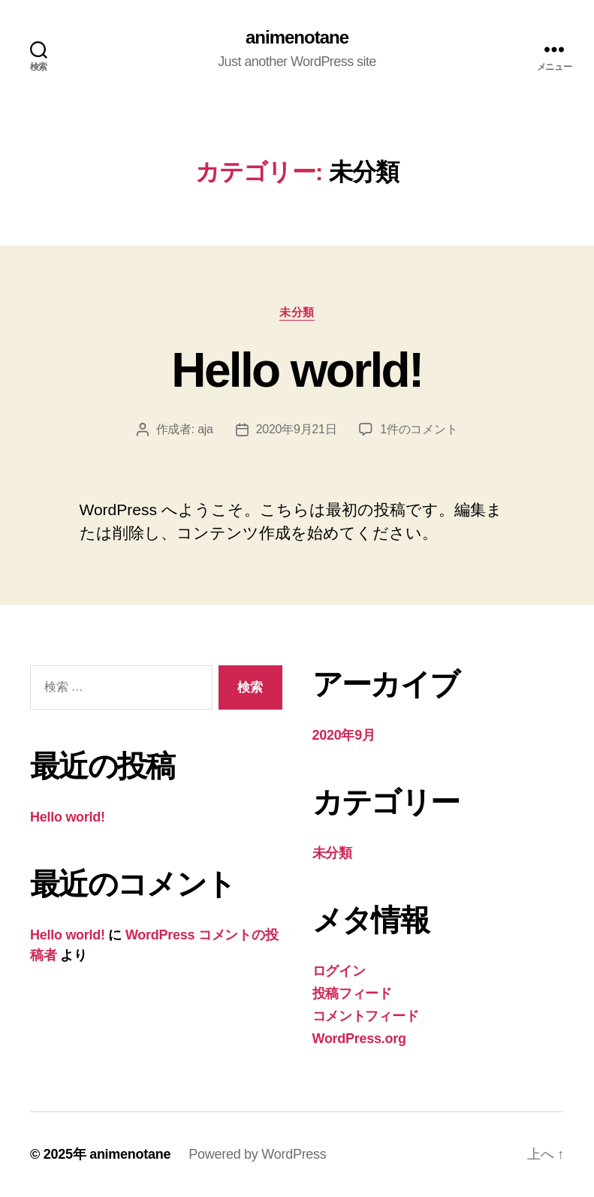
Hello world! (296, 370)
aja (205, 429)
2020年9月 (343, 735)
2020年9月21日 (296, 429)
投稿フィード (352, 993)
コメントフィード (365, 1016)
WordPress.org (359, 1038)
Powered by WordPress (257, 1154)
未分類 (297, 312)
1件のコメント (418, 429)
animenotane (297, 38)
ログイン (339, 970)
